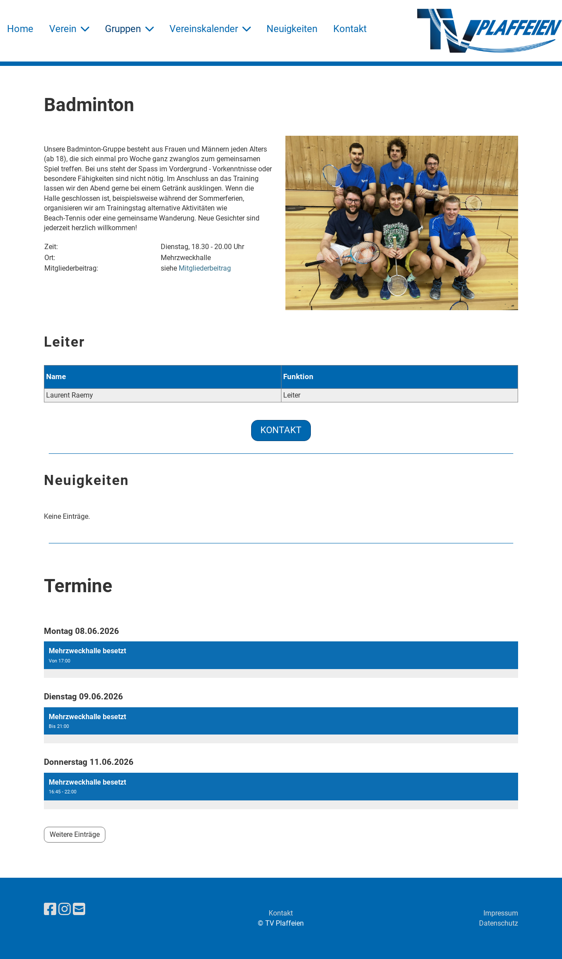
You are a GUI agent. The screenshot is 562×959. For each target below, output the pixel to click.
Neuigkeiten (292, 28)
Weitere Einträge (75, 834)
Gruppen (129, 28)
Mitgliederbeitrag (205, 268)
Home (20, 28)
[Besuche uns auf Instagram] (64, 909)
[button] (281, 659)
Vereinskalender (210, 28)
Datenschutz (498, 923)
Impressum (500, 913)
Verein (69, 28)
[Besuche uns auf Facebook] (50, 909)
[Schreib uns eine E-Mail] (79, 909)
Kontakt (350, 28)
